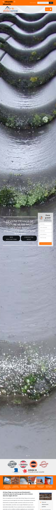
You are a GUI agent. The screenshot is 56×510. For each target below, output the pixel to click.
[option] (28, 255)
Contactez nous (28, 238)
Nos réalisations (11, 238)
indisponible (8, 1)
